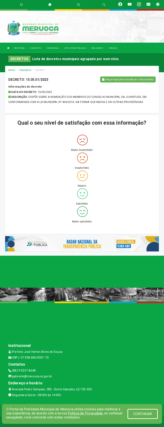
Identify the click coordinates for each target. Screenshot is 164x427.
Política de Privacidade (85, 413)
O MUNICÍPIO (36, 48)
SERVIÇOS (113, 48)
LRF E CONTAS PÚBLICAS (75, 48)
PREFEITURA (19, 48)
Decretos (25, 70)
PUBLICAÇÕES (97, 48)
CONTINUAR (142, 414)
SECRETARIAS (53, 48)
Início (11, 70)
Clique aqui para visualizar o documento (128, 79)
